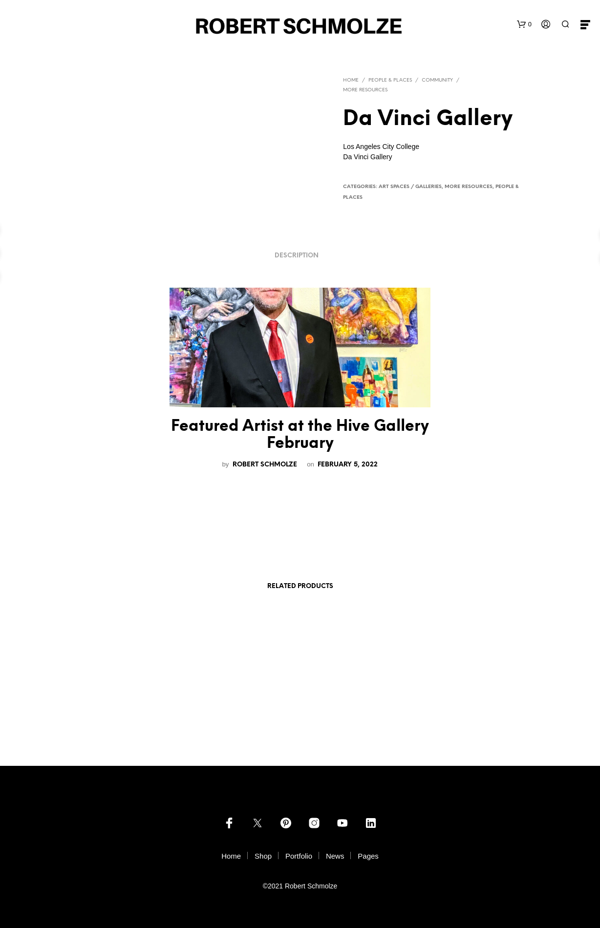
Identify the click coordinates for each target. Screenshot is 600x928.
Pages (368, 856)
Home (351, 80)
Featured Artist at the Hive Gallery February (300, 435)
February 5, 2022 (348, 464)
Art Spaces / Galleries (410, 187)
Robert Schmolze (266, 464)
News (335, 856)
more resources (365, 90)
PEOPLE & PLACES (390, 80)
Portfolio (298, 856)
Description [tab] (297, 256)
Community (437, 80)
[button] (524, 24)
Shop (263, 856)
